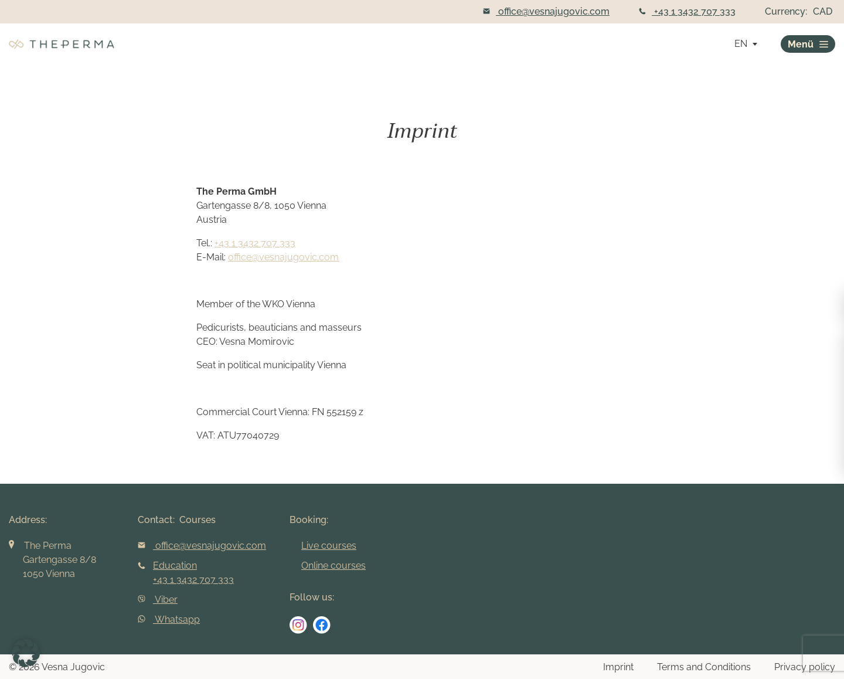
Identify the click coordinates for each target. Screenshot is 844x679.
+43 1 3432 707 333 (687, 11)
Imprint (618, 667)
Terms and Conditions (704, 667)
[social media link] (298, 625)
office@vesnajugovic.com (546, 11)
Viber (158, 599)
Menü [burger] (808, 44)
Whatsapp (169, 619)
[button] (26, 653)
